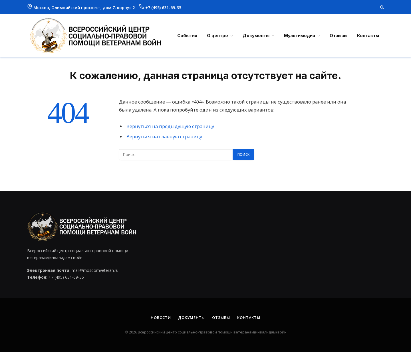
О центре (217, 35)
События (187, 35)
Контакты (368, 35)
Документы (256, 35)
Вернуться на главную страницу (164, 136)
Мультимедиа (299, 35)
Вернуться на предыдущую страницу (170, 126)
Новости (161, 317)
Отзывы (338, 35)
